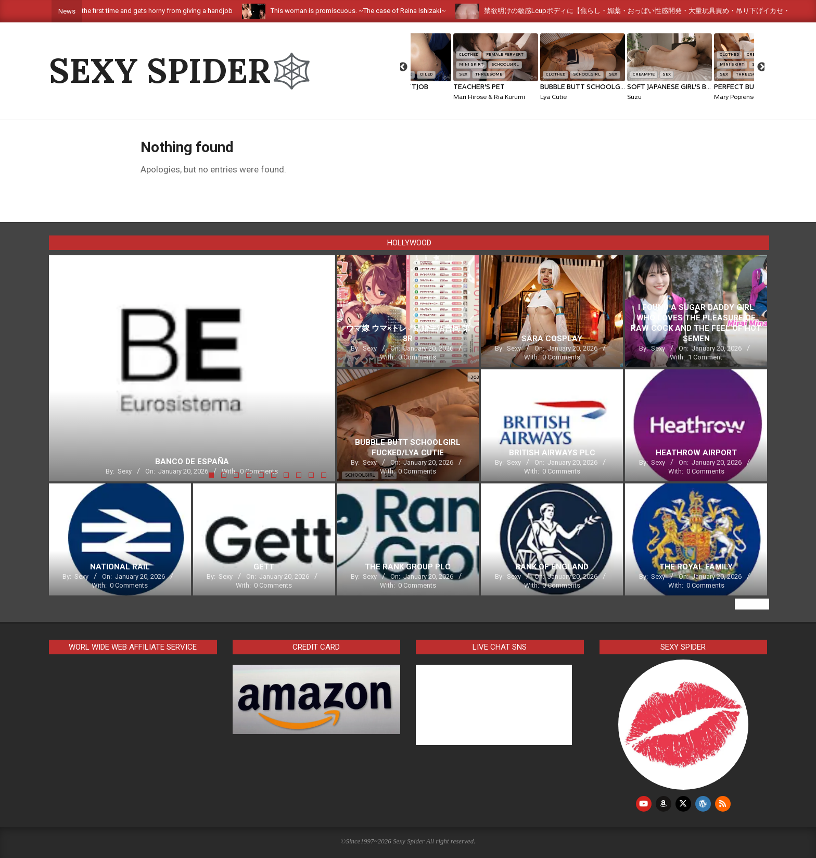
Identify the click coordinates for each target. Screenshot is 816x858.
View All (752, 604)
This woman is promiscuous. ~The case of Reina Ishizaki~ (377, 11)
